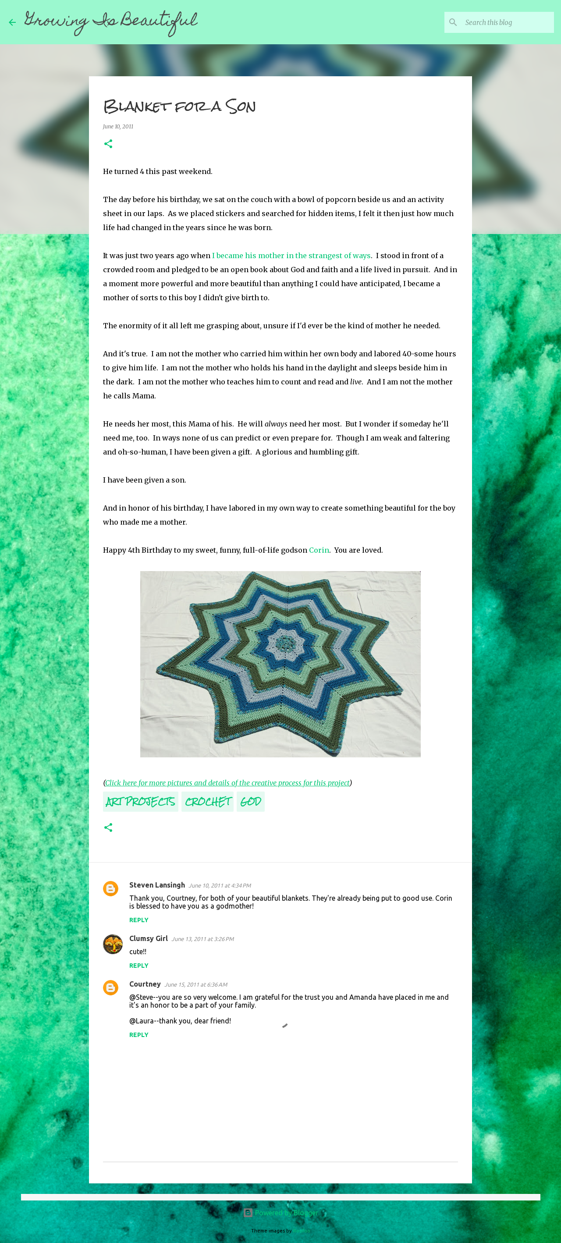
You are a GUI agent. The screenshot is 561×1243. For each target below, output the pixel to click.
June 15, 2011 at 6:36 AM (195, 984)
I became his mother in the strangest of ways (291, 255)
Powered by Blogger (280, 1213)
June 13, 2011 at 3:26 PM (202, 939)
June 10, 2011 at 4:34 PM (219, 885)
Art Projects (141, 801)
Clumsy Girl (148, 938)
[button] (108, 144)
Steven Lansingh (157, 885)
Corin (319, 550)
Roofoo (301, 1230)
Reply (139, 919)
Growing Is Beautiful (111, 22)
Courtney (145, 984)
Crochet (207, 801)
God (250, 801)
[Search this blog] (508, 22)
